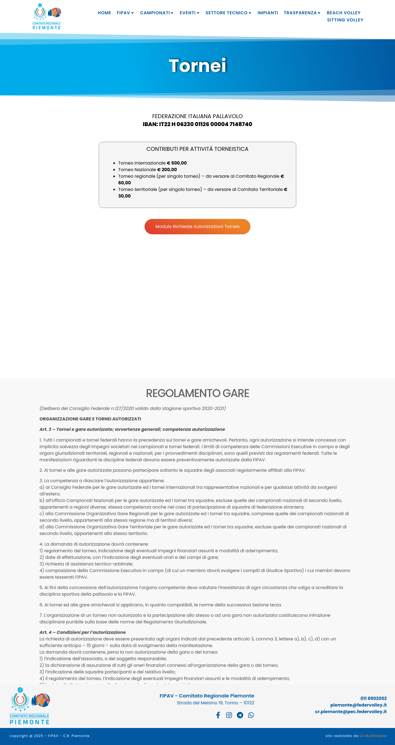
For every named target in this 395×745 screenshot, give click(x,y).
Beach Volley (344, 13)
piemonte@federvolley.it (358, 705)
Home (104, 13)
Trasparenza (302, 12)
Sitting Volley (345, 20)
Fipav (126, 12)
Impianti (268, 13)
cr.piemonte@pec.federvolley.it (351, 711)
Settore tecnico (229, 12)
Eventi (190, 12)
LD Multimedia (373, 735)
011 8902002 (373, 698)
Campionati (157, 12)
